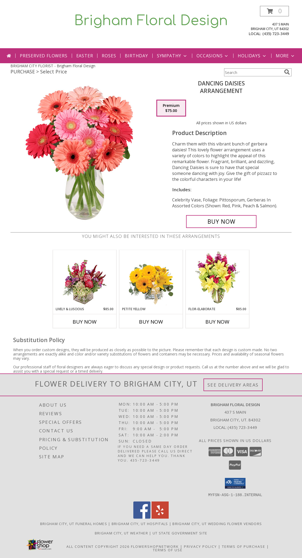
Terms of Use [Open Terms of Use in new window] (168, 549)
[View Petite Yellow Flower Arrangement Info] (151, 278)
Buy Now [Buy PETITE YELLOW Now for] (151, 321)
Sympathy (172, 56)
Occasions (213, 56)
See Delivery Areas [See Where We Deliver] (233, 385)
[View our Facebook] (141, 516)
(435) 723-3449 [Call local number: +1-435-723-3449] (275, 33)
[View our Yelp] (160, 516)
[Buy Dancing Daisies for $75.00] (221, 221)
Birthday (136, 56)
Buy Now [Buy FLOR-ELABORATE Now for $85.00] (217, 321)
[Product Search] (253, 72)
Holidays (252, 56)
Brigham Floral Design (151, 20)
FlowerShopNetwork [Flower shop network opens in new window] (155, 546)
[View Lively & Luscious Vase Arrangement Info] (84, 278)
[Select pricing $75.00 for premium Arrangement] (171, 108)
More (285, 56)
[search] (287, 72)
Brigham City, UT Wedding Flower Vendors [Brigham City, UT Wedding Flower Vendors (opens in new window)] (217, 523)
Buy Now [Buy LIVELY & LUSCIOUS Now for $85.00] (85, 321)
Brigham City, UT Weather (121, 532)
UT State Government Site (180, 532)
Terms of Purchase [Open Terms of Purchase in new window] (243, 546)
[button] (274, 11)
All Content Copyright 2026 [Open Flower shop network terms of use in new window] (98, 546)
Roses (109, 56)
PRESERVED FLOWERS (43, 56)
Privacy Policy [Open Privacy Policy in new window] (200, 546)
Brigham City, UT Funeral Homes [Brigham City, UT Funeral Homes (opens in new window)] (73, 523)
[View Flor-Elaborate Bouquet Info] (217, 278)
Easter (84, 56)
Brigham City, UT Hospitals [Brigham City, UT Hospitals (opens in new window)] (140, 523)
